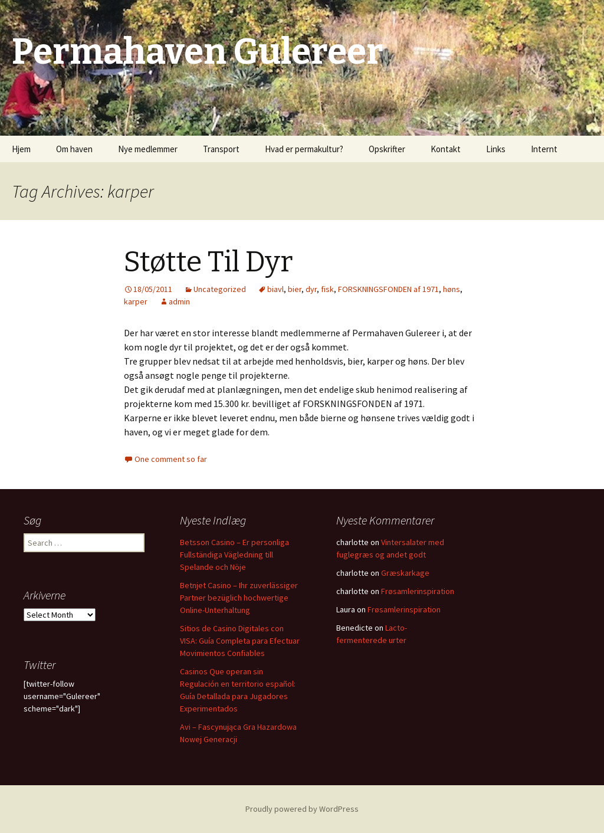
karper (135, 301)
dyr (311, 289)
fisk (327, 289)
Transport (221, 149)
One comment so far (170, 459)
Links (495, 149)
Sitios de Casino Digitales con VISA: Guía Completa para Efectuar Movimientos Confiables (240, 640)
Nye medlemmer (148, 149)
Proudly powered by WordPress (302, 809)
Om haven (74, 149)
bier (294, 289)
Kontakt (446, 149)
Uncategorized (219, 289)
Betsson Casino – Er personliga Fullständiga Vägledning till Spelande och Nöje (234, 554)
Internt (544, 149)
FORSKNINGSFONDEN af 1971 (388, 289)
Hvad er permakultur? (304, 149)
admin (179, 301)
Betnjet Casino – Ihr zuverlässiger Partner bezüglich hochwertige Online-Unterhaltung (239, 597)
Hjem (21, 149)
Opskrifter (387, 149)
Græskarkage (405, 573)
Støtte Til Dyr (208, 262)
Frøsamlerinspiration (417, 591)
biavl (275, 289)
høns (451, 289)
